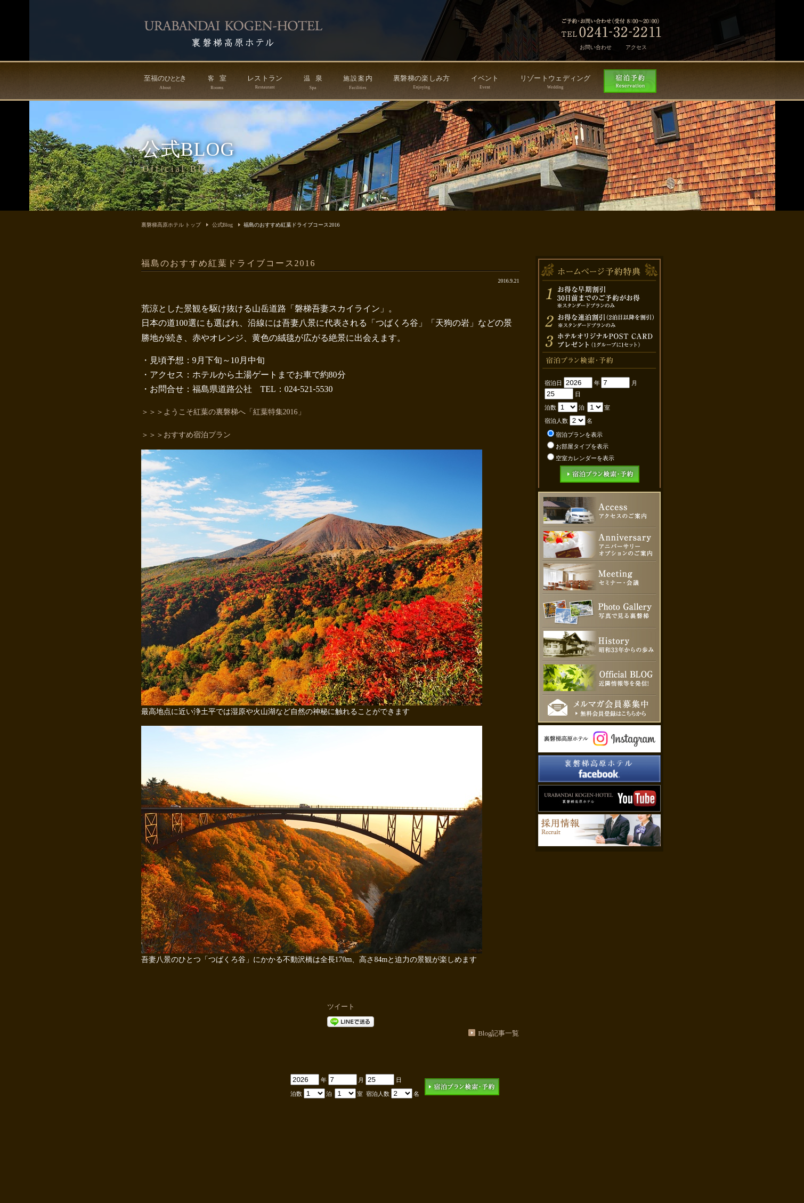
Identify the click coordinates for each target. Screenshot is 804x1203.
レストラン (265, 82)
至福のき (165, 82)
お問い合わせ (596, 47)
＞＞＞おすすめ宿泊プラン (186, 435)
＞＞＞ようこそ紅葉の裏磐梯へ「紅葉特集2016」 (223, 412)
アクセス (636, 47)
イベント (485, 82)
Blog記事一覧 (498, 1033)
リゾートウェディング (555, 82)
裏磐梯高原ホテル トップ (171, 225)
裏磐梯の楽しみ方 (421, 82)
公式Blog (222, 225)
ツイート (341, 1006)
